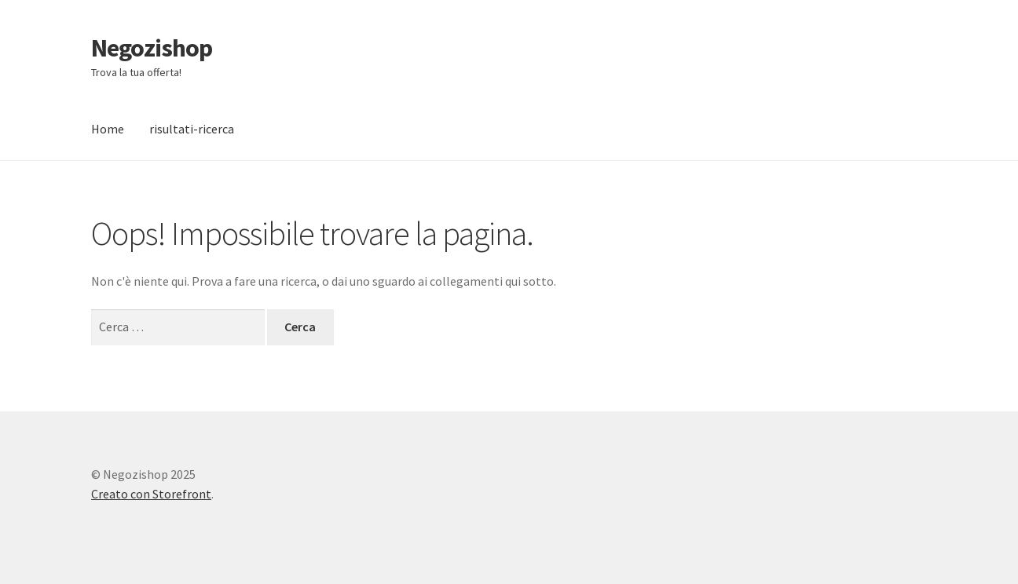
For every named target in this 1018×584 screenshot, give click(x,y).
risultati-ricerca (191, 129)
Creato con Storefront (151, 494)
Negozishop (151, 48)
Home (107, 129)
